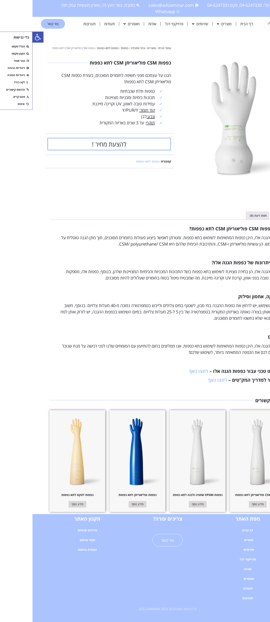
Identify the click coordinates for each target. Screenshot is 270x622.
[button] (5, 37)
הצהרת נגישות (54, 550)
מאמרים (99, 24)
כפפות (92, 48)
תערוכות (57, 23)
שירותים (167, 24)
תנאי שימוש (55, 540)
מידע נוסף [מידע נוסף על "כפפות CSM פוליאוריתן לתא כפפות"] (225, 504)
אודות (120, 23)
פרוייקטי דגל (141, 23)
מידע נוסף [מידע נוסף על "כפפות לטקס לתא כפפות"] (45, 504)
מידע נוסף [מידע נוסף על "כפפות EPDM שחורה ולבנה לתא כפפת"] (165, 504)
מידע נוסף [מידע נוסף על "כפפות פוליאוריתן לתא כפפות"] (105, 504)
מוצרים (191, 24)
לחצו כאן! (166, 371)
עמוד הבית (132, 48)
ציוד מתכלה (105, 48)
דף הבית (214, 23)
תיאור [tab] (243, 216)
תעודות (77, 23)
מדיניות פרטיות (55, 530)
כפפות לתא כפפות (75, 48)
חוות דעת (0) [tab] (225, 216)
